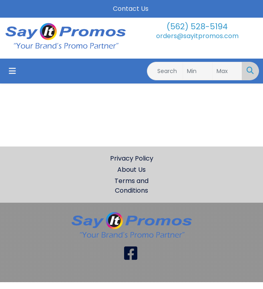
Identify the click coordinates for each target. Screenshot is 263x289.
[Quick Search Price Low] (198, 71)
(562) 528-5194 (197, 26)
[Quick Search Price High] (227, 71)
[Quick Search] (165, 71)
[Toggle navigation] (12, 71)
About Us (131, 169)
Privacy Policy (131, 158)
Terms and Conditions (131, 185)
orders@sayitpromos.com (197, 36)
